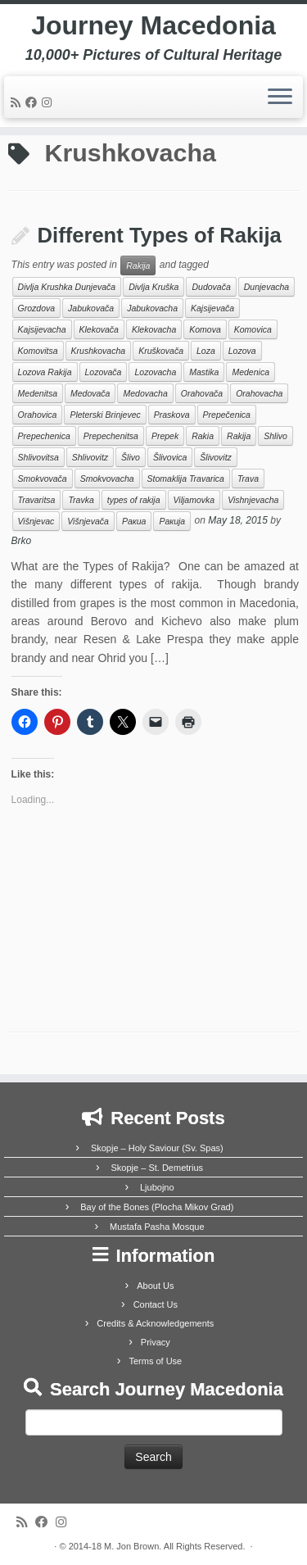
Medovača (90, 393)
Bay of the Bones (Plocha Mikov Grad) (156, 1207)
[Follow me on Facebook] (33, 102)
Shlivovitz (90, 457)
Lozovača (103, 372)
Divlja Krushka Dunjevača (67, 287)
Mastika (204, 372)
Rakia (203, 436)
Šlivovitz (216, 457)
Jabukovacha (152, 308)
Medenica (250, 372)
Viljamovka (194, 500)
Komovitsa (38, 351)
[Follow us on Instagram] (49, 102)
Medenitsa (37, 393)
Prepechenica (44, 436)
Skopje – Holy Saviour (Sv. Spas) (157, 1148)
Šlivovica (170, 457)
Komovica (253, 329)
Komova (205, 329)
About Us (155, 1286)
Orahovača (202, 393)
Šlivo (130, 457)
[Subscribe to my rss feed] (18, 102)
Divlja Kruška (153, 287)
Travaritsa (37, 500)
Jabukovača (91, 308)
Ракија (172, 521)
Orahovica (37, 415)
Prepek (164, 436)
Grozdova (37, 308)
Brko (21, 541)
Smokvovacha (107, 478)
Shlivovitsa (38, 457)
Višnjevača (88, 521)
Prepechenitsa (111, 436)
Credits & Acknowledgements (155, 1323)
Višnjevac (36, 521)
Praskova (172, 415)
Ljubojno (157, 1187)
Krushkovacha (98, 351)
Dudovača (211, 287)
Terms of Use (155, 1361)
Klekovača (99, 329)
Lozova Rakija (45, 372)
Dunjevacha (266, 287)
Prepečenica (227, 415)
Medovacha (145, 393)
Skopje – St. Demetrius (157, 1168)
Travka (80, 500)
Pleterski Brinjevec (105, 415)
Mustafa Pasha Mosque (157, 1227)
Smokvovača (42, 478)
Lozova (242, 351)
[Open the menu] (280, 97)
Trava (248, 478)
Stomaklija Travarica (185, 478)
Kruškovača (160, 351)
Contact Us (155, 1304)
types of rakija (133, 500)
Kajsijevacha (42, 329)
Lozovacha (155, 372)
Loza (205, 351)
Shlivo (275, 436)
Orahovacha (259, 393)
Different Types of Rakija (160, 235)
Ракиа (134, 521)
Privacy (155, 1342)
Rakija (138, 265)
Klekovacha (154, 329)
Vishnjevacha (253, 500)
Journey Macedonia (153, 25)
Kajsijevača (212, 308)
